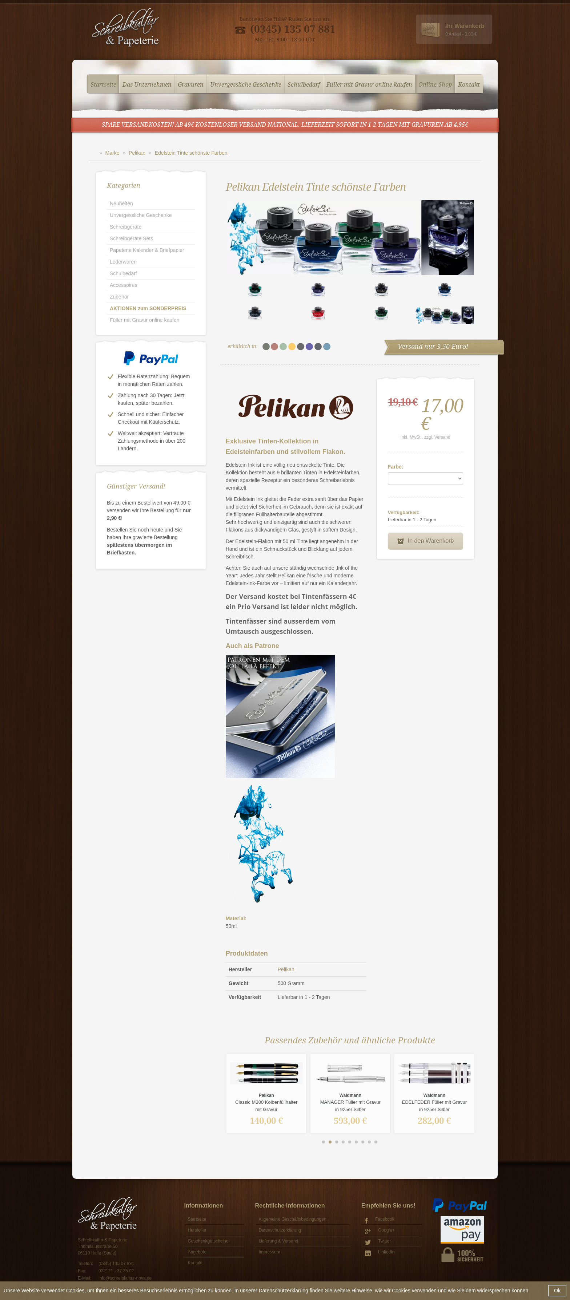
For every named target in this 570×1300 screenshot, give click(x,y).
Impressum (269, 1251)
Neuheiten (121, 203)
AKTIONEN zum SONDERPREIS (148, 308)
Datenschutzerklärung (283, 1290)
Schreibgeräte (125, 227)
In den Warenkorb (425, 541)
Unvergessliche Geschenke (245, 84)
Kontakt (469, 84)
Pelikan (137, 153)
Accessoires (123, 285)
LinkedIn (379, 1252)
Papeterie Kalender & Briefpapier (147, 250)
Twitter (378, 1241)
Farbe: (396, 467)
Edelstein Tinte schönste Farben (191, 153)
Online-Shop (435, 84)
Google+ (380, 1231)
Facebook (379, 1220)
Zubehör (119, 297)
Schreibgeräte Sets (131, 238)
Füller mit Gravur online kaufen (369, 84)
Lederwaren (123, 262)
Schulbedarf (304, 84)
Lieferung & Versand (278, 1241)
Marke (112, 153)
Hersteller (197, 1230)
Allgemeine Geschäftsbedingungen (292, 1219)
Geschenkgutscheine (208, 1241)
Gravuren (191, 84)
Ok (557, 1290)
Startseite (103, 84)
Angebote (197, 1251)
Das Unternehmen (147, 84)
